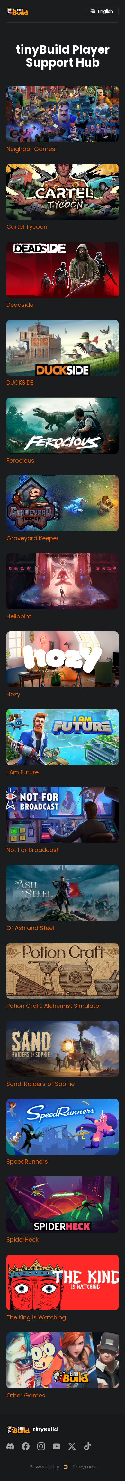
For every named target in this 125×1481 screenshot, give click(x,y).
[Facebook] (26, 1446)
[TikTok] (87, 1446)
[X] (72, 1446)
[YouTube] (56, 1446)
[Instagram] (41, 1446)
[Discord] (10, 1446)
